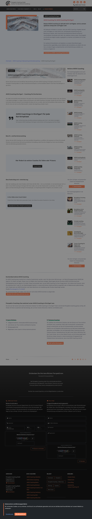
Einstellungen (9, 514)
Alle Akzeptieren (20, 514)
